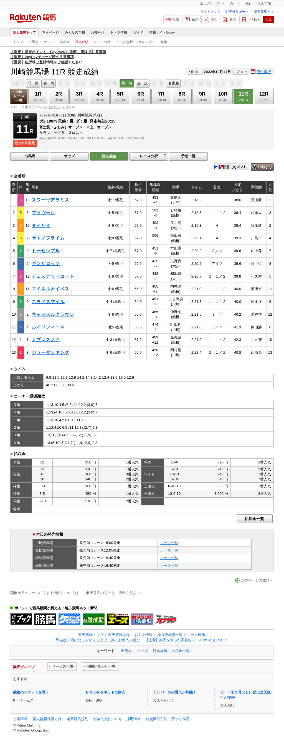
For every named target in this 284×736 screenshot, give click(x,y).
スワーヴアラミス (50, 200)
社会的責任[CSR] (107, 719)
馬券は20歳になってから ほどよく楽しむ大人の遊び (98, 640)
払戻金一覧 (254, 519)
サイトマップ (210, 12)
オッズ (49, 42)
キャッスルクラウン (53, 314)
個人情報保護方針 (47, 719)
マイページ (50, 32)
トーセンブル (46, 250)
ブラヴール (43, 212)
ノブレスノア (46, 339)
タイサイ (41, 225)
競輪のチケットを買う (31, 692)
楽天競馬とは (264, 12)
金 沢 (142, 83)
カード (235, 3)
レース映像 (196, 635)
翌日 (240, 71)
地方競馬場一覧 (169, 635)
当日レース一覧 (19, 96)
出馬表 (34, 42)
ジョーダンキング (50, 352)
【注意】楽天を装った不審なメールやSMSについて (186, 640)
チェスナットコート (53, 276)
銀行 (248, 3)
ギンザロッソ (46, 263)
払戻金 (65, 42)
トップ (18, 42)
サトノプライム (48, 238)
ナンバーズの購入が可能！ (174, 692)
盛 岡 (48, 83)
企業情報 (20, 719)
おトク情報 (118, 32)
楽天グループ (210, 3)
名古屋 (173, 83)
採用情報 (133, 719)
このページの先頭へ (257, 580)
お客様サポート (237, 12)
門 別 (33, 83)
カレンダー (146, 42)
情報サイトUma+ (162, 32)
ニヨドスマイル (48, 301)
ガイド (138, 32)
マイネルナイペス (50, 288)
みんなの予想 (75, 32)
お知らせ (97, 32)
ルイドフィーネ (48, 327)
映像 (164, 42)
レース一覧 (169, 543)
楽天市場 (264, 3)
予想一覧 (188, 156)
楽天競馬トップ (24, 32)
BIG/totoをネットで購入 (105, 692)
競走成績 (81, 42)
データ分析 (124, 42)
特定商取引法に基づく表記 (167, 719)
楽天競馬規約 (77, 719)
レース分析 (102, 42)
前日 (194, 71)
